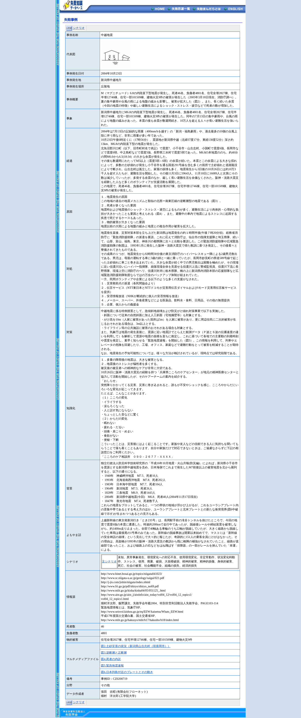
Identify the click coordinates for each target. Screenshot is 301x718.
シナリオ (79, 27)
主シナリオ (109, 561)
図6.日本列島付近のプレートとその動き (127, 672)
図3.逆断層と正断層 (114, 652)
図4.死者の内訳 (111, 659)
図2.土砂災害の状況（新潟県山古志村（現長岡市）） (136, 646)
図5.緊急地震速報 (112, 665)
